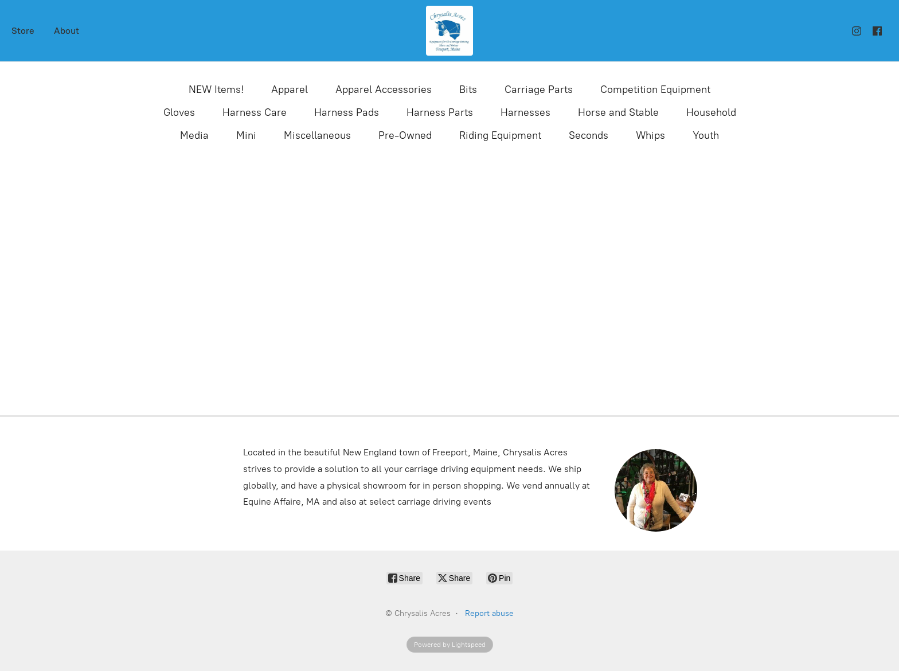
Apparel (289, 89)
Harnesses (525, 112)
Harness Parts (439, 112)
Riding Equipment (500, 135)
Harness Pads (346, 112)
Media (194, 135)
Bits (468, 89)
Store (22, 30)
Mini (246, 135)
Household (711, 112)
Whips (650, 135)
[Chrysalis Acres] (449, 31)
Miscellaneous (317, 135)
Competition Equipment (655, 89)
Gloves (179, 112)
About (66, 30)
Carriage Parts (539, 89)
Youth (706, 135)
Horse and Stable (618, 112)
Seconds (588, 135)
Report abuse (489, 613)
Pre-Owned (405, 135)
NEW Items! (216, 89)
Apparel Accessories (383, 89)
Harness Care (254, 112)
